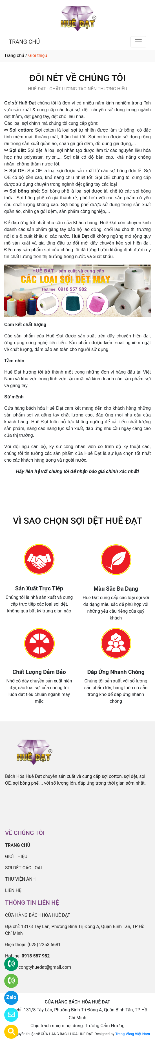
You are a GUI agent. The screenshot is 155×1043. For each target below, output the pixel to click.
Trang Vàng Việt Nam (132, 1034)
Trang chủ (14, 55)
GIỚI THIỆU (16, 856)
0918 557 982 (36, 956)
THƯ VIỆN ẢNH (20, 879)
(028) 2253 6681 (44, 944)
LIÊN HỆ (13, 890)
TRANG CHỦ (24, 41)
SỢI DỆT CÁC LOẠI (23, 867)
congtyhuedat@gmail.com (44, 967)
